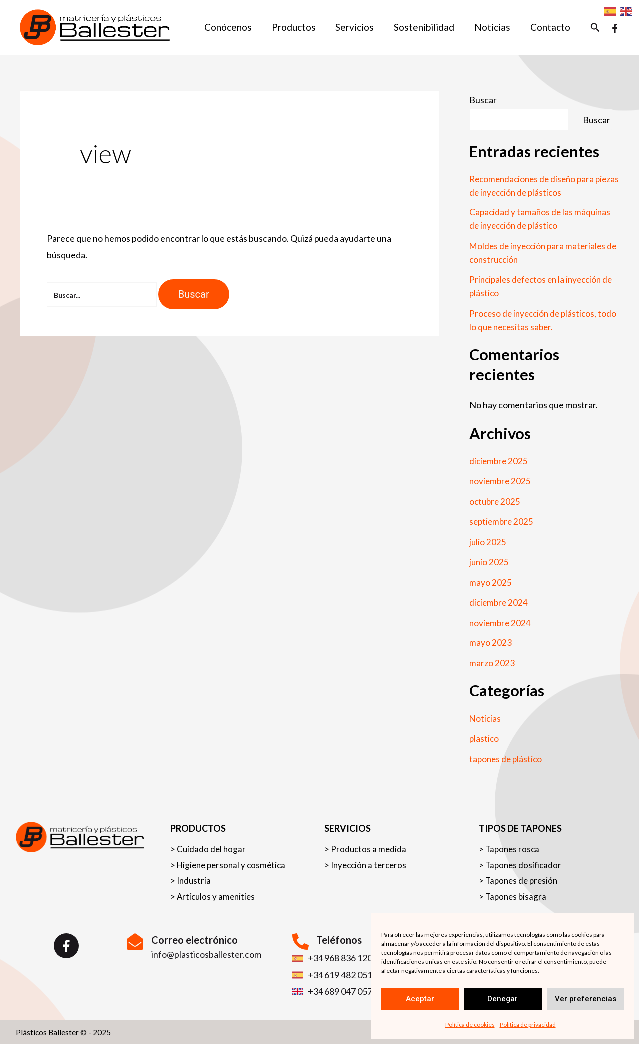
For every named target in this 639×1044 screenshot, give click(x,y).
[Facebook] (614, 28)
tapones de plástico (507, 758)
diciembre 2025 (499, 460)
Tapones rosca (513, 845)
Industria (194, 879)
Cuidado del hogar (212, 845)
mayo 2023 (490, 642)
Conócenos (233, 27)
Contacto (551, 27)
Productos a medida (369, 845)
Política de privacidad (528, 1024)
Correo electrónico (194, 940)
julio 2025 (488, 541)
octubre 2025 (495, 501)
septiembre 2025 (502, 521)
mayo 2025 (490, 582)
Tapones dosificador (524, 862)
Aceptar (420, 998)
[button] (595, 27)
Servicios (358, 27)
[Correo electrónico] (135, 941)
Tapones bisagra (517, 896)
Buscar (483, 99)
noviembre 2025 (501, 480)
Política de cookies (470, 1024)
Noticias (494, 27)
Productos (298, 27)
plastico (484, 738)
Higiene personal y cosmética (234, 862)
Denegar (502, 998)
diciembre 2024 (499, 602)
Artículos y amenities (217, 896)
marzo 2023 (492, 662)
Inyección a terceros (370, 862)
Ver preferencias (585, 998)
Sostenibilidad (426, 27)
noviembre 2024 (501, 622)
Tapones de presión (523, 879)
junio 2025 (489, 561)
